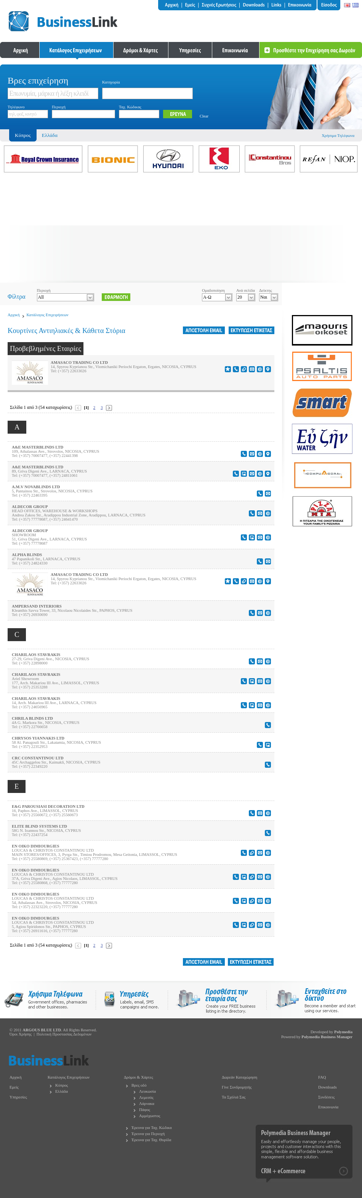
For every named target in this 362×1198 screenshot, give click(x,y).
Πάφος (144, 1110)
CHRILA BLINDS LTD (32, 718)
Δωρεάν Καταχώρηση (239, 1077)
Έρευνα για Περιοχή (148, 1134)
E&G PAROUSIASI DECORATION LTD (48, 806)
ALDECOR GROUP (30, 507)
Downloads (327, 1087)
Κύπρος (61, 1085)
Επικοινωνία (328, 1107)
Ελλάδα (50, 135)
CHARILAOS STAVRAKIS (36, 655)
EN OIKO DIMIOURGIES (35, 846)
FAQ (322, 1077)
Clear (204, 116)
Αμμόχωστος (149, 1116)
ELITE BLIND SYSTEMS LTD (39, 826)
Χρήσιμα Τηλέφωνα (338, 135)
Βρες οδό (138, 1085)
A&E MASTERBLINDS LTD (37, 447)
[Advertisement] (181, 229)
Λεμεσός (146, 1097)
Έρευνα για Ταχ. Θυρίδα (151, 1140)
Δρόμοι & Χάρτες (138, 1077)
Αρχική (14, 315)
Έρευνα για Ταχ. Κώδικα (151, 1128)
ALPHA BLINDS (27, 555)
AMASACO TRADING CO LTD (79, 362)
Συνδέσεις (326, 1097)
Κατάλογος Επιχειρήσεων (48, 315)
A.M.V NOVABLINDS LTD (36, 487)
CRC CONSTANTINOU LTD (38, 758)
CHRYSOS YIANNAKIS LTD (38, 738)
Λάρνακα (146, 1104)
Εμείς (14, 1087)
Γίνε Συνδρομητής (236, 1087)
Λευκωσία (147, 1091)
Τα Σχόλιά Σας (233, 1097)
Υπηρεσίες (18, 1097)
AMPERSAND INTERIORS (37, 606)
